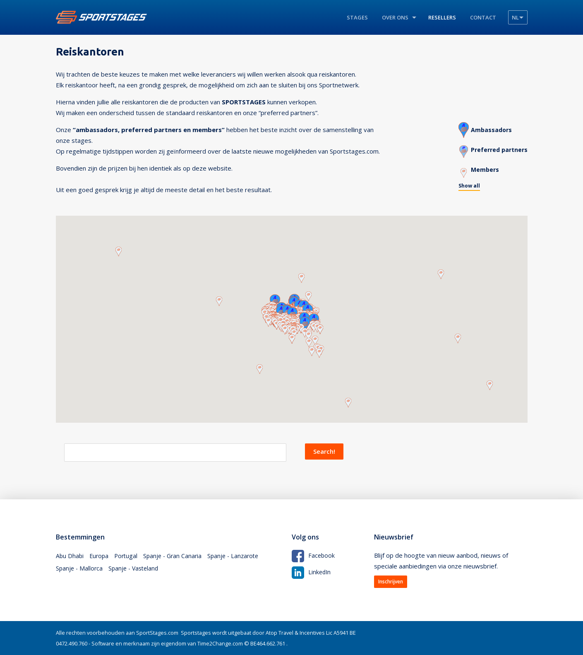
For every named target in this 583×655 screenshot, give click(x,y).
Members (482, 167)
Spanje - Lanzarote (240, 557)
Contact (483, 17)
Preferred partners (498, 147)
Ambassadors (489, 127)
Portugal (128, 557)
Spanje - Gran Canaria (176, 557)
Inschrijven (390, 581)
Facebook (314, 555)
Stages (357, 17)
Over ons (395, 17)
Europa (100, 557)
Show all (466, 184)
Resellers (442, 17)
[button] (308, 293)
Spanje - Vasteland (136, 572)
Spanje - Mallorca (80, 572)
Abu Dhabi (70, 557)
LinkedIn (312, 571)
